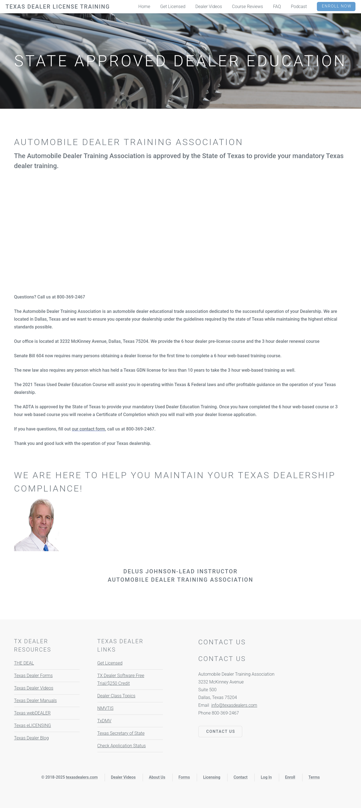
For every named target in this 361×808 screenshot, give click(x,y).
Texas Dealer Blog (31, 738)
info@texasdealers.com (234, 705)
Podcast (299, 6)
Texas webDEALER (32, 713)
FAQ (277, 6)
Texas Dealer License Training (58, 6)
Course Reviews (247, 6)
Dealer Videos (208, 6)
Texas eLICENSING (32, 725)
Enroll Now (337, 6)
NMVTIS (105, 708)
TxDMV (104, 720)
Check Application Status (121, 745)
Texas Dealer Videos (34, 688)
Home (144, 6)
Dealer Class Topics (116, 695)
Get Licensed (110, 663)
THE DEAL (24, 663)
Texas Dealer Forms (33, 675)
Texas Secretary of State (121, 733)
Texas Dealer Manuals (35, 700)
